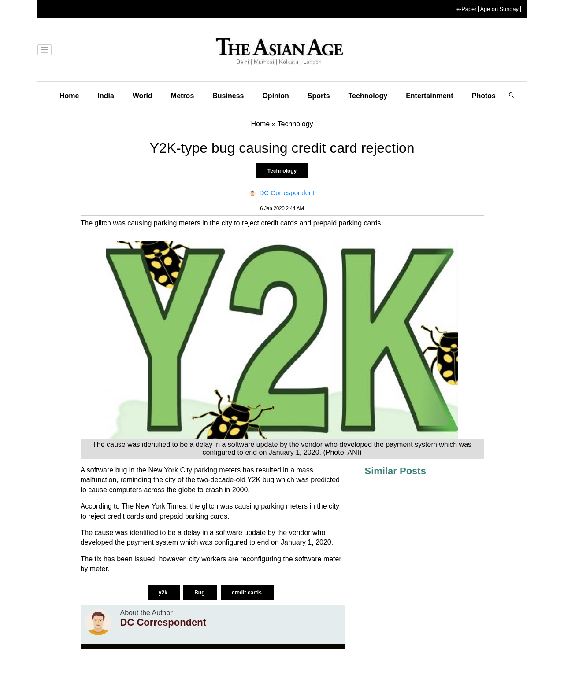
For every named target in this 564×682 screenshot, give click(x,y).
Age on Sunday (499, 9)
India (105, 96)
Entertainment (429, 96)
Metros (182, 96)
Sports (319, 96)
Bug (200, 593)
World (142, 96)
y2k (164, 593)
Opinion (275, 96)
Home (69, 96)
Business (228, 96)
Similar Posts (395, 470)
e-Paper (466, 9)
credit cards (247, 593)
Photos (484, 96)
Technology (368, 96)
